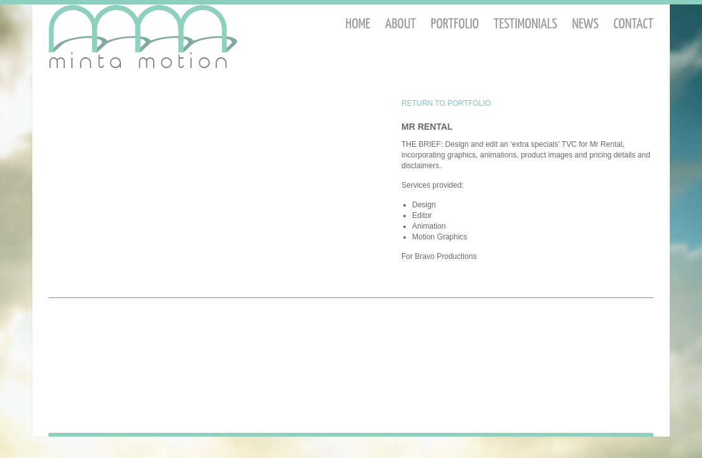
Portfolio (455, 24)
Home (357, 24)
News (585, 24)
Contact (633, 24)
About (400, 24)
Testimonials (525, 24)
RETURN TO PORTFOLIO (446, 103)
